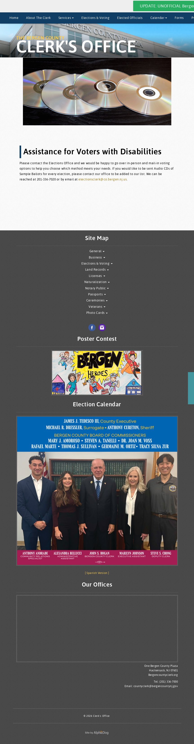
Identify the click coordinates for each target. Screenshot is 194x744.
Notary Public (97, 288)
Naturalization (97, 282)
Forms (179, 18)
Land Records (97, 269)
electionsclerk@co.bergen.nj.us (102, 179)
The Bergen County (76, 45)
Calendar (158, 18)
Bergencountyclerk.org (163, 675)
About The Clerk (38, 18)
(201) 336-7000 (168, 681)
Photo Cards (97, 313)
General (97, 251)
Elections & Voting (95, 18)
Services (66, 18)
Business (97, 257)
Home (13, 18)
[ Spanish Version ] (97, 573)
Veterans (97, 306)
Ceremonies (97, 300)
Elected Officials (130, 18)
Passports (97, 294)
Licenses (97, 276)
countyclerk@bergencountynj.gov (156, 686)
